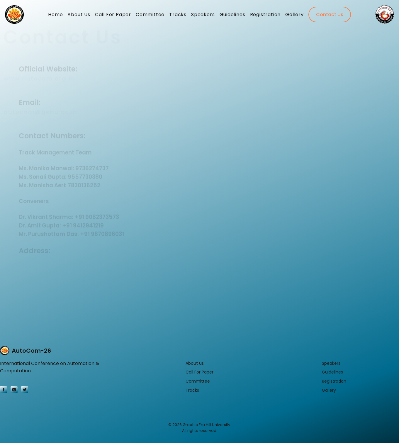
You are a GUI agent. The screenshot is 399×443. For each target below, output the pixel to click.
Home (55, 16)
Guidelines (232, 16)
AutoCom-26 (25, 350)
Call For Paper (113, 16)
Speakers (203, 16)
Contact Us (329, 16)
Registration (265, 16)
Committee (150, 16)
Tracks (177, 16)
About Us (78, 16)
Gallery (294, 16)
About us (195, 363)
